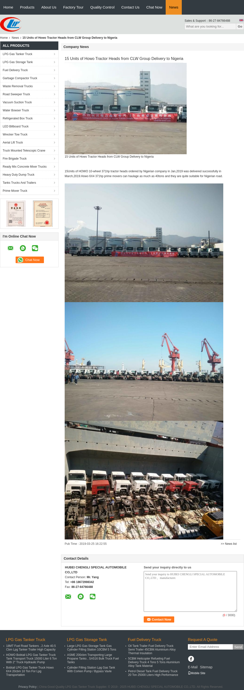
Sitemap (206, 667)
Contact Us (130, 7)
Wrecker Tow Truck (15, 134)
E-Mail (193, 667)
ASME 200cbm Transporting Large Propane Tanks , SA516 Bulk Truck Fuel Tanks (93, 658)
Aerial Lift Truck (13, 142)
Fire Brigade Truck (15, 158)
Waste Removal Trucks (18, 86)
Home (8, 7)
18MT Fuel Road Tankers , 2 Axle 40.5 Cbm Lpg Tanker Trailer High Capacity (31, 647)
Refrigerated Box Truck (18, 118)
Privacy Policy (27, 687)
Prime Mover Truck (15, 190)
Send (238, 647)
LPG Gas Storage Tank (18, 62)
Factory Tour (73, 7)
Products (27, 7)
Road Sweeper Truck (16, 94)
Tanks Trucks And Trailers (19, 182)
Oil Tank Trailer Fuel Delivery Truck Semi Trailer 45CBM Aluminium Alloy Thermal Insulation (152, 649)
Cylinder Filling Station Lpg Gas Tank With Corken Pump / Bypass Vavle (91, 669)
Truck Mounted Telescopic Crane (24, 150)
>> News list (229, 544)
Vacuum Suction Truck (17, 102)
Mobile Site (196, 673)
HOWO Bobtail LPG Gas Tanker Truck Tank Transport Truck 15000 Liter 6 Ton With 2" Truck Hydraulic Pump (31, 658)
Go (240, 26)
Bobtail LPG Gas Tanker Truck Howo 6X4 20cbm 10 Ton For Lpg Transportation (30, 671)
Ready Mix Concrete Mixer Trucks (25, 166)
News (173, 7)
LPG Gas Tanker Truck (17, 54)
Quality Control (102, 7)
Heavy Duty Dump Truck (18, 174)
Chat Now (154, 7)
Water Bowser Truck (16, 110)
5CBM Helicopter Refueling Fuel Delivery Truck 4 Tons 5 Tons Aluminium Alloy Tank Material (154, 662)
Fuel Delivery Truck (15, 70)
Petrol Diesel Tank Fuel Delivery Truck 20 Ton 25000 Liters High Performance (153, 673)
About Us (48, 7)
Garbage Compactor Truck (20, 78)
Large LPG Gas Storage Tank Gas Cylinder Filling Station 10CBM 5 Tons (91, 647)
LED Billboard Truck (16, 126)
